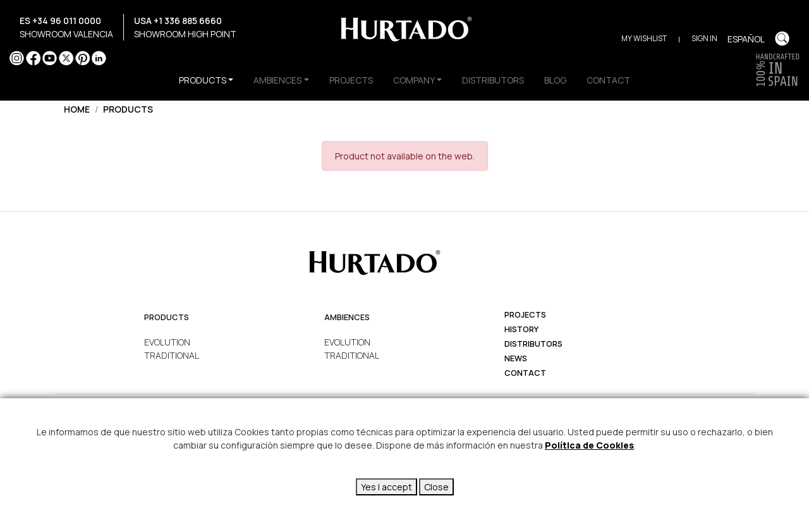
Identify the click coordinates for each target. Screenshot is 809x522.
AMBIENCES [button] (277, 80)
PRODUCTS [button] (202, 80)
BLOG (555, 80)
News (515, 358)
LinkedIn (99, 58)
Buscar (782, 38)
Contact (525, 373)
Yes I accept (386, 487)
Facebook (33, 58)
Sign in (704, 38)
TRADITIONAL (171, 355)
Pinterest (82, 58)
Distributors (533, 344)
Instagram (16, 58)
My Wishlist (644, 38)
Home (77, 109)
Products (128, 109)
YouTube (49, 58)
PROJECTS (351, 80)
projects (525, 315)
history (521, 329)
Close (436, 487)
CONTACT (608, 80)
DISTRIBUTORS (493, 80)
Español (746, 39)
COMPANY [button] (414, 80)
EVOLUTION (167, 342)
